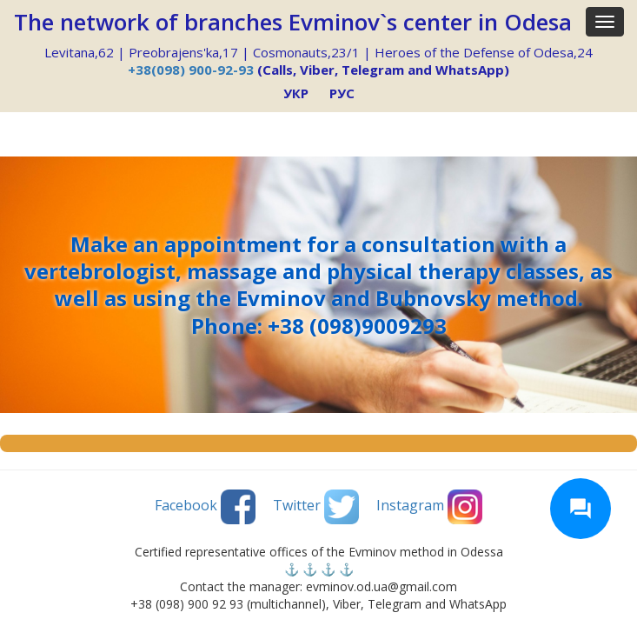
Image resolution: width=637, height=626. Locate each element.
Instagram (429, 506)
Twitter (316, 506)
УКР (296, 93)
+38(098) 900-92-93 (191, 69)
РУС (342, 93)
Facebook (205, 506)
